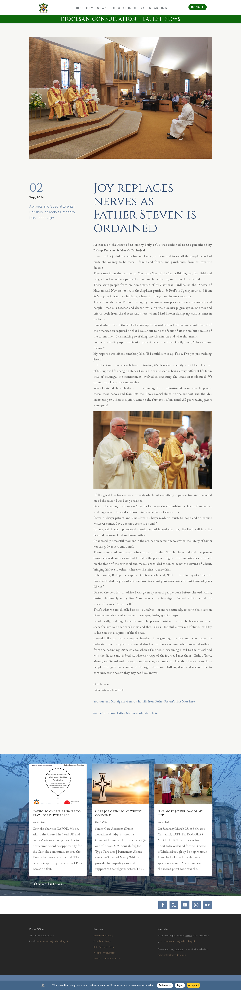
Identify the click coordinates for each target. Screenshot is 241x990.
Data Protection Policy (103, 947)
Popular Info (124, 7)
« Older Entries (46, 883)
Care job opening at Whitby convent (118, 813)
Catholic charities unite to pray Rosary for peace (57, 813)
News (102, 7)
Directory (83, 7)
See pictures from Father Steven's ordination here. (125, 713)
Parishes (36, 212)
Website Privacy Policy (104, 953)
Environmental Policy (103, 935)
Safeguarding (153, 7)
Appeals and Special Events (51, 206)
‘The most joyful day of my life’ (180, 813)
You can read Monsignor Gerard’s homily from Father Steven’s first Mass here (144, 701)
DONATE (197, 7)
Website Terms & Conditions (106, 958)
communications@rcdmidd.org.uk (52, 941)
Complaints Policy (102, 941)
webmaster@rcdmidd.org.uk (172, 955)
